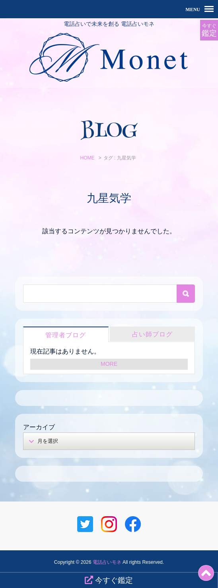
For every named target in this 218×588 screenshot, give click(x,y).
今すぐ (209, 30)
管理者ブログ (65, 335)
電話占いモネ (107, 562)
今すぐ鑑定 (109, 580)
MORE (109, 364)
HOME (87, 158)
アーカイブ (39, 427)
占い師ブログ (152, 334)
